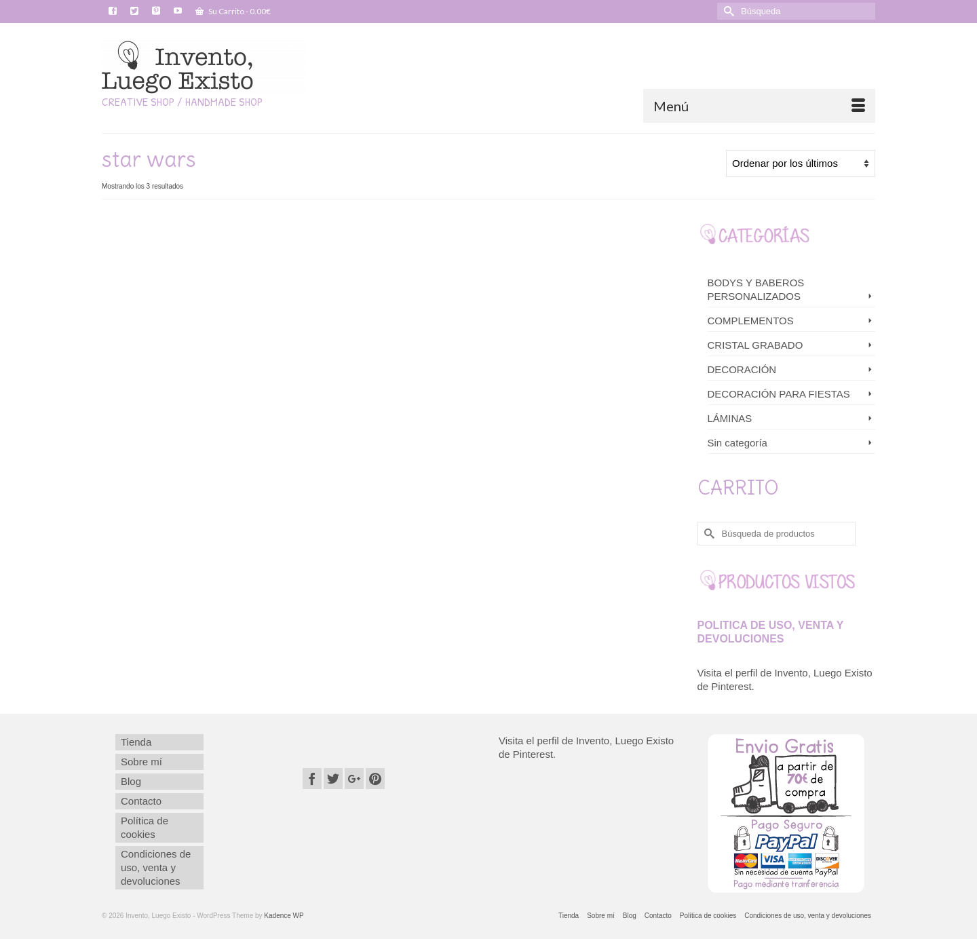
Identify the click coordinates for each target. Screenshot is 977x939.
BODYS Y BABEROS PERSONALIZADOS (756, 289)
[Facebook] (312, 778)
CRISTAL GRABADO (755, 345)
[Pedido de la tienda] (800, 163)
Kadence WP (283, 915)
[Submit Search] (727, 11)
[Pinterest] (375, 778)
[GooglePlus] (354, 778)
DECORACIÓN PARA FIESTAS (779, 394)
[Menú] (759, 106)
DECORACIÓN (742, 369)
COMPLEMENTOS (751, 320)
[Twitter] (333, 778)
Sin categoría (737, 442)
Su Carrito (233, 11)
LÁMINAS (730, 418)
